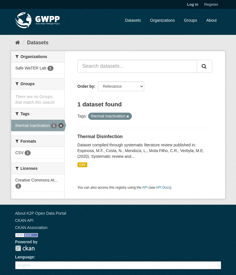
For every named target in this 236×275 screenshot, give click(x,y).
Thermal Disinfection (100, 136)
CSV (82, 164)
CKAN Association (31, 227)
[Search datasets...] (137, 66)
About (211, 20)
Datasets (133, 20)
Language (24, 257)
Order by (86, 86)
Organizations (162, 20)
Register (211, 4)
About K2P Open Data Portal (40, 213)
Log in (192, 4)
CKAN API (24, 220)
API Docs (163, 188)
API (145, 188)
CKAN (25, 248)
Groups (190, 20)
